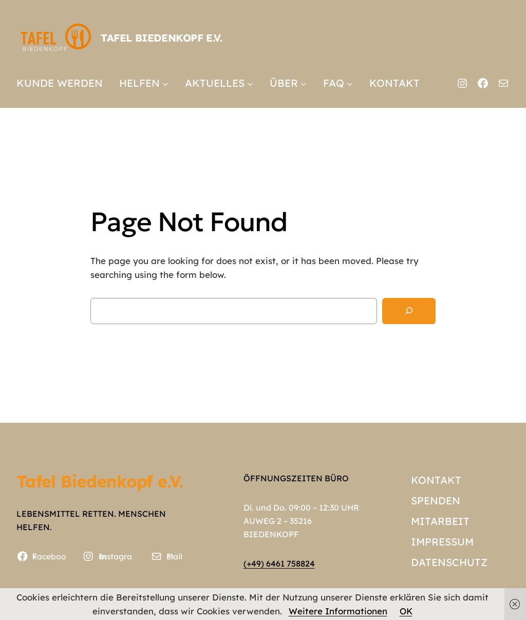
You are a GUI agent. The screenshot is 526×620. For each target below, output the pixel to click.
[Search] (409, 311)
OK (406, 611)
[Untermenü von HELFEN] (165, 83)
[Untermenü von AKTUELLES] (250, 83)
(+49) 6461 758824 (279, 563)
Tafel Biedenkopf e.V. (161, 37)
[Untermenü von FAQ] (350, 83)
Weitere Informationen (338, 611)
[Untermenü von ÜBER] (303, 83)
